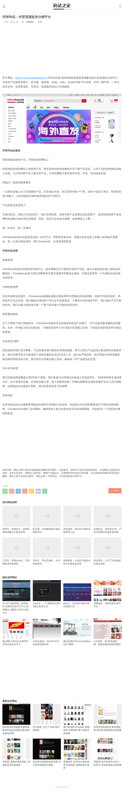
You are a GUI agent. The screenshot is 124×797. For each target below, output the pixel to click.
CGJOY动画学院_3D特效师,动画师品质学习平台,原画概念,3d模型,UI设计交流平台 (16, 598)
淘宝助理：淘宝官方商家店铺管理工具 (77, 520)
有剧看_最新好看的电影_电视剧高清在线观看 (16, 753)
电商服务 (30, 23)
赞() (115, 492)
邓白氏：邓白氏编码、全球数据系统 (47, 552)
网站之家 (40, 477)
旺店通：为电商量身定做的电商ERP (47, 520)
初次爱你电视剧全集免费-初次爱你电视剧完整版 (47, 753)
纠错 (40, 23)
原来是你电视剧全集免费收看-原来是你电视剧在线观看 (108, 718)
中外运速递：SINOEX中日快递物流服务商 (47, 633)
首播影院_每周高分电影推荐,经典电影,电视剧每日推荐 (77, 755)
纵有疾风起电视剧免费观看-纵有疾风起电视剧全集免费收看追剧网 (16, 720)
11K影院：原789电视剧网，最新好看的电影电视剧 (108, 633)
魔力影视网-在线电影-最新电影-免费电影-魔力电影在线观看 (77, 720)
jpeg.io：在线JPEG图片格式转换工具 (77, 595)
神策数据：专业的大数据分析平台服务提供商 (77, 552)
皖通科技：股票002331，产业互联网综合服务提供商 (108, 520)
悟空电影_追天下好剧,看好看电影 (47, 718)
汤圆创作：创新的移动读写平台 (108, 595)
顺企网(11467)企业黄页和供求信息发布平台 (16, 633)
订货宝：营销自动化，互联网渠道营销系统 (16, 552)
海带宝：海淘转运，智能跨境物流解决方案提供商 (16, 520)
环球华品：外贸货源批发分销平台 (65, 477)
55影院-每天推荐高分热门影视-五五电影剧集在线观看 (108, 753)
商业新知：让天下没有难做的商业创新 (108, 552)
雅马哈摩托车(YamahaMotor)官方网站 (77, 633)
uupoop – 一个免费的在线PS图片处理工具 (47, 595)
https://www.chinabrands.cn (31, 79)
